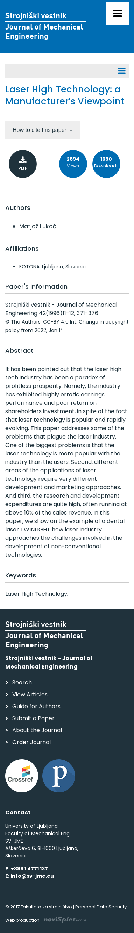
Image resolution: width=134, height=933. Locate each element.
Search (22, 682)
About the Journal (37, 730)
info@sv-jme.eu (32, 876)
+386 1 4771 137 (29, 868)
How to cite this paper (40, 130)
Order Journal (31, 742)
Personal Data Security (101, 906)
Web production (45, 920)
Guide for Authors (36, 706)
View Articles (30, 694)
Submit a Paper (33, 718)
